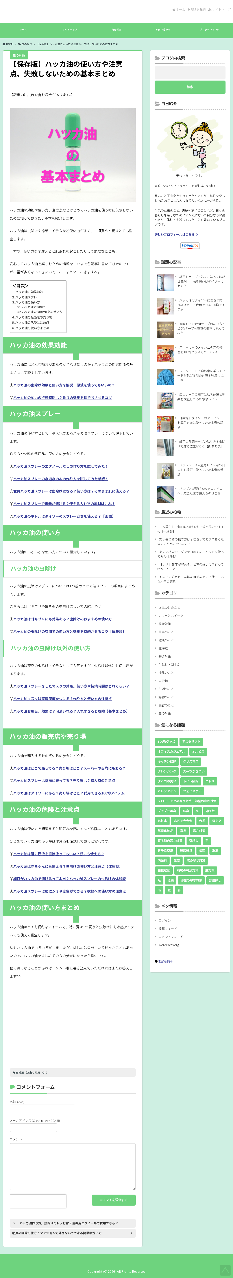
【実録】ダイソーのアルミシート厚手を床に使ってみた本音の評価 (200, 422)
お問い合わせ (163, 31)
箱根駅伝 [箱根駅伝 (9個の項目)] (164, 870)
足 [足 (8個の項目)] (159, 880)
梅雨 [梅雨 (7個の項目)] (202, 850)
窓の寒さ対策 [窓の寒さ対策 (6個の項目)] (196, 860)
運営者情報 (165, 961)
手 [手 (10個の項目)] (206, 840)
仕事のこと (166, 632)
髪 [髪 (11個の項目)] (179, 890)
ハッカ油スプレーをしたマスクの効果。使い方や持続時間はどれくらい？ (71, 686)
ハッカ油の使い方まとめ (32, 327)
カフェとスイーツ (171, 615)
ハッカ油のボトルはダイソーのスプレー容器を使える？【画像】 (64, 516)
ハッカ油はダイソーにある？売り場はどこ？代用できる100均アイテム (69, 793)
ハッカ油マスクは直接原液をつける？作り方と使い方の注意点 (62, 698)
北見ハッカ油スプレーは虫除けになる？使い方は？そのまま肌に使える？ (71, 491)
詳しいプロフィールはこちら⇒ (176, 234)
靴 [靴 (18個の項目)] (169, 890)
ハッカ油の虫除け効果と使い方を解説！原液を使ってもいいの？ (64, 385)
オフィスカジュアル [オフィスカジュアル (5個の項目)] (171, 751)
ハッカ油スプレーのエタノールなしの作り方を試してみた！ (60, 466)
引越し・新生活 (169, 664)
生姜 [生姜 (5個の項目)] (177, 860)
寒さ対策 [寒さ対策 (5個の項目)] (199, 830)
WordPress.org (169, 945)
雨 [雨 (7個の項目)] (159, 890)
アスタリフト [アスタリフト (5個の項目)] (191, 741)
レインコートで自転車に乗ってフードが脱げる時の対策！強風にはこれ (201, 375)
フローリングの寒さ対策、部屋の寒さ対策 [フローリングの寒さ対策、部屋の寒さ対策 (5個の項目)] (187, 801)
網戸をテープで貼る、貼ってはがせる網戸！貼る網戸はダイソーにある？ (201, 281)
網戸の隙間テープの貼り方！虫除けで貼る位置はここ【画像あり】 (201, 443)
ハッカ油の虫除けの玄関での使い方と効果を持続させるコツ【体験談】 (69, 631)
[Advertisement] (73, 1022)
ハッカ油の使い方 (27, 302)
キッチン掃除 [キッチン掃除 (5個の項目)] (167, 761)
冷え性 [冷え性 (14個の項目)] (210, 811)
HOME (7, 44)
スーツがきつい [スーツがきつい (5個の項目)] (194, 771)
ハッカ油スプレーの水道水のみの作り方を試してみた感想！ (60, 478)
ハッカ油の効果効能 (29, 291)
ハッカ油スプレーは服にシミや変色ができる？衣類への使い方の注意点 (69, 891)
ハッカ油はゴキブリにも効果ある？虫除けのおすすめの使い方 (62, 619)
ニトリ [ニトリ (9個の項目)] (210, 781)
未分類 (163, 681)
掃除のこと (166, 672)
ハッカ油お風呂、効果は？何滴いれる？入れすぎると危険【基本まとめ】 (71, 711)
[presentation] (38, 1201)
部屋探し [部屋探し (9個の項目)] (215, 880)
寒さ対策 (165, 656)
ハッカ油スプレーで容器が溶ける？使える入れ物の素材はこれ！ (64, 503)
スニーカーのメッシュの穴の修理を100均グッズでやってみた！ (199, 349)
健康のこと (166, 640)
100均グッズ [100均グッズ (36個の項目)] (166, 741)
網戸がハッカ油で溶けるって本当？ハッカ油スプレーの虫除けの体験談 (69, 878)
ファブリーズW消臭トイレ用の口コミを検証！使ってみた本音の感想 (201, 469)
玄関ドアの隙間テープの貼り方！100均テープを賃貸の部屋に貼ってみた (201, 328)
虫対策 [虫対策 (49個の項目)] (210, 870)
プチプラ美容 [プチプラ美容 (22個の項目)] (167, 811)
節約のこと (166, 697)
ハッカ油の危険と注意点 (32, 322)
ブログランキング (209, 31)
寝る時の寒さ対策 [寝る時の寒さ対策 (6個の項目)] (170, 840)
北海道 (163, 648)
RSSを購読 (197, 9)
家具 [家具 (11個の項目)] (183, 830)
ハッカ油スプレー (27, 297)
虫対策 (20, 1072)
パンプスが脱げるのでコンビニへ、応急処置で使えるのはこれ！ (200, 490)
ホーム (178, 9)
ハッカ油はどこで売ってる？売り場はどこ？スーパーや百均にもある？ (69, 768)
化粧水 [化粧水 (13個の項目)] (162, 820)
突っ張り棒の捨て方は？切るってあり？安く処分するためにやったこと (190, 541)
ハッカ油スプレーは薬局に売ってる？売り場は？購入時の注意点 (64, 780)
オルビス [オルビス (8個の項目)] (198, 751)
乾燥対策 (165, 624)
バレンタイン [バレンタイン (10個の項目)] (167, 791)
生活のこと (166, 689)
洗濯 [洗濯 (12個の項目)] (215, 850)
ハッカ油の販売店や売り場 (33, 317)
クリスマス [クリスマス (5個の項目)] (190, 761)
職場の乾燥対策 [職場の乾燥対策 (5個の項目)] (187, 870)
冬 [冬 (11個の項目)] (197, 811)
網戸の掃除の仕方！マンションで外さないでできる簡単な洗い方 (57, 1233)
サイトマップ (219, 9)
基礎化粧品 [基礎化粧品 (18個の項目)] (165, 830)
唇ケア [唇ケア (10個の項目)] (216, 820)
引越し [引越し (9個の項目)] (193, 840)
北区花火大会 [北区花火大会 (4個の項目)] (183, 820)
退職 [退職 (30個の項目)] (171, 880)
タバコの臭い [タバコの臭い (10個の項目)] (167, 781)
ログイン (165, 920)
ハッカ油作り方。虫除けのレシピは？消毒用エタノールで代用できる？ (69, 1223)
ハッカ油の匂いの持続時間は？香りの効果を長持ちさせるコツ (62, 397)
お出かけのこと (169, 607)
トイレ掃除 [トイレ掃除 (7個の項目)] (190, 781)
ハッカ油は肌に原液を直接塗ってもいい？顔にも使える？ (58, 853)
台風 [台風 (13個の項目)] (202, 820)
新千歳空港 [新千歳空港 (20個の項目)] (165, 850)
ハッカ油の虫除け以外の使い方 (42, 312)
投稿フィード (168, 928)
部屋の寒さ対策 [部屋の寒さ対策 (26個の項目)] (191, 880)
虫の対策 (27, 44)
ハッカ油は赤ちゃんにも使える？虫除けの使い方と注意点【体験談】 (67, 866)
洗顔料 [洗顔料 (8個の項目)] (162, 860)
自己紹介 (116, 31)
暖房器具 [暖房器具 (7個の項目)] (186, 850)
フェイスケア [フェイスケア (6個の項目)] (192, 791)
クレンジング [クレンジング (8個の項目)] (167, 771)
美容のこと (166, 705)
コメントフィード (171, 936)
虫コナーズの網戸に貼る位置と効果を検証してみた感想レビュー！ (201, 396)
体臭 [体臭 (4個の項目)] (186, 811)
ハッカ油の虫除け (33, 307)
